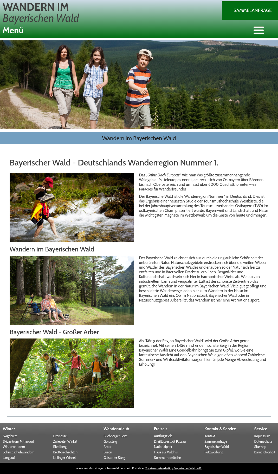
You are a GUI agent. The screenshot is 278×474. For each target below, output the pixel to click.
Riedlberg (60, 447)
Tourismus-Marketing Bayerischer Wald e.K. (173, 468)
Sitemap (260, 447)
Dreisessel (60, 436)
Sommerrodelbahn (167, 457)
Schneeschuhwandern (18, 452)
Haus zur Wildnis (166, 452)
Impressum (262, 436)
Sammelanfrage (253, 10)
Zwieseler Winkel (65, 441)
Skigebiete (10, 436)
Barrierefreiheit (264, 452)
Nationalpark (163, 447)
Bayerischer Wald (216, 447)
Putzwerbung (213, 452)
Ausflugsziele (163, 436)
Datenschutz (263, 441)
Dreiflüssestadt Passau (170, 441)
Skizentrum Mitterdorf (18, 441)
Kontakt (209, 436)
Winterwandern (14, 447)
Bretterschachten (65, 452)
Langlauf (9, 457)
